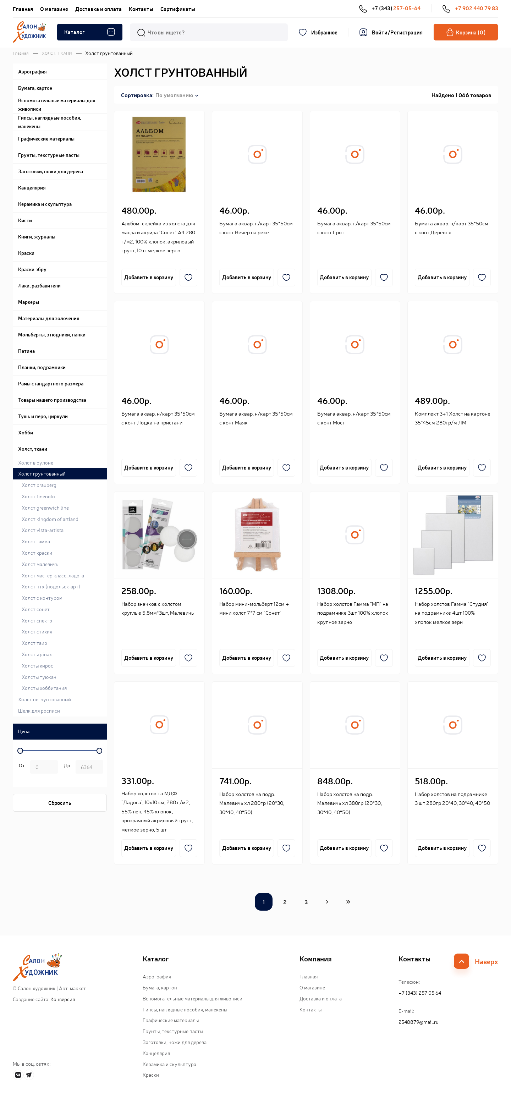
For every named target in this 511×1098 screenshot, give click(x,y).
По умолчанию (174, 95)
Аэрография (157, 976)
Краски (151, 1075)
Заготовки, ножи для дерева (175, 1042)
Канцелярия (156, 1053)
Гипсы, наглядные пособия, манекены (185, 1009)
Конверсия (62, 999)
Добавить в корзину (148, 277)
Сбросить (59, 802)
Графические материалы (171, 1020)
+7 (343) (390, 8)
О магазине (54, 8)
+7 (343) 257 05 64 (420, 992)
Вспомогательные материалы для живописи (192, 998)
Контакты (141, 8)
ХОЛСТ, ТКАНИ (57, 53)
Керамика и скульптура (169, 1064)
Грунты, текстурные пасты (173, 1031)
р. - (20, 767)
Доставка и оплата (98, 8)
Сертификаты (177, 8)
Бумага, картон (160, 987)
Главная (23, 8)
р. (65, 767)
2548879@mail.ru (419, 1022)
